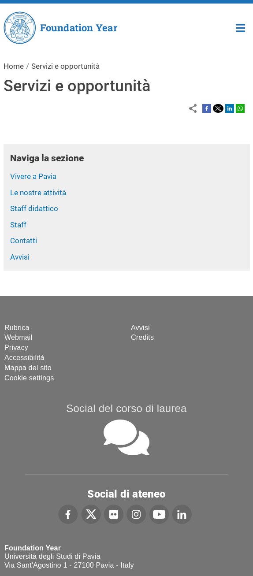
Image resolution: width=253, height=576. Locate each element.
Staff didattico (34, 208)
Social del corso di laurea (126, 408)
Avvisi (20, 257)
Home (240, 27)
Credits (142, 337)
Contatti (23, 240)
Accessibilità (24, 357)
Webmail (18, 337)
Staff (18, 224)
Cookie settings (29, 378)
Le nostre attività (38, 192)
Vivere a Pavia (33, 176)
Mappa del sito (28, 368)
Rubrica (17, 327)
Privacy (16, 347)
